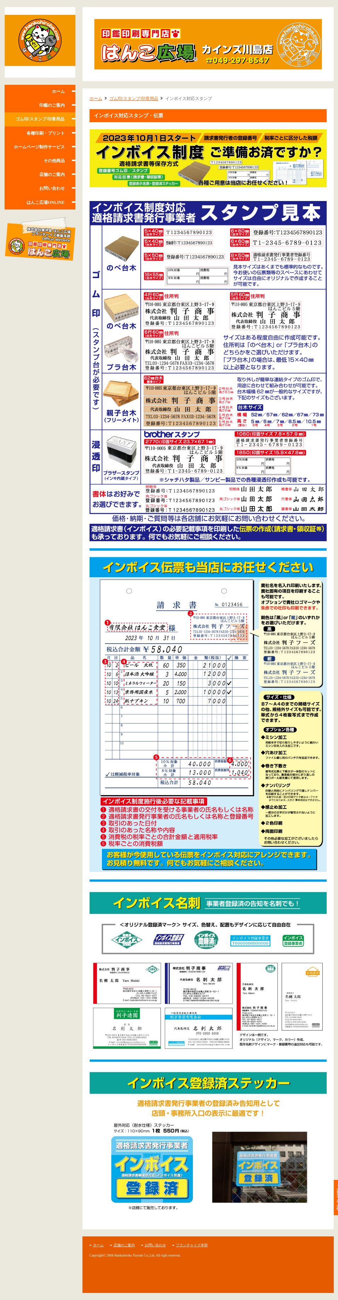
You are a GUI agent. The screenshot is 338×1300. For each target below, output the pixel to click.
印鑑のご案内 (52, 105)
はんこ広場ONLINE (45, 202)
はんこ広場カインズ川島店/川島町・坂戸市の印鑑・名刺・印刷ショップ (40, 42)
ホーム (58, 91)
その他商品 (54, 160)
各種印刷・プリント (46, 133)
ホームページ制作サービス (39, 146)
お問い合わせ (52, 188)
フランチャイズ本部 (192, 1245)
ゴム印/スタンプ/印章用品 (40, 119)
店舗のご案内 (52, 174)
